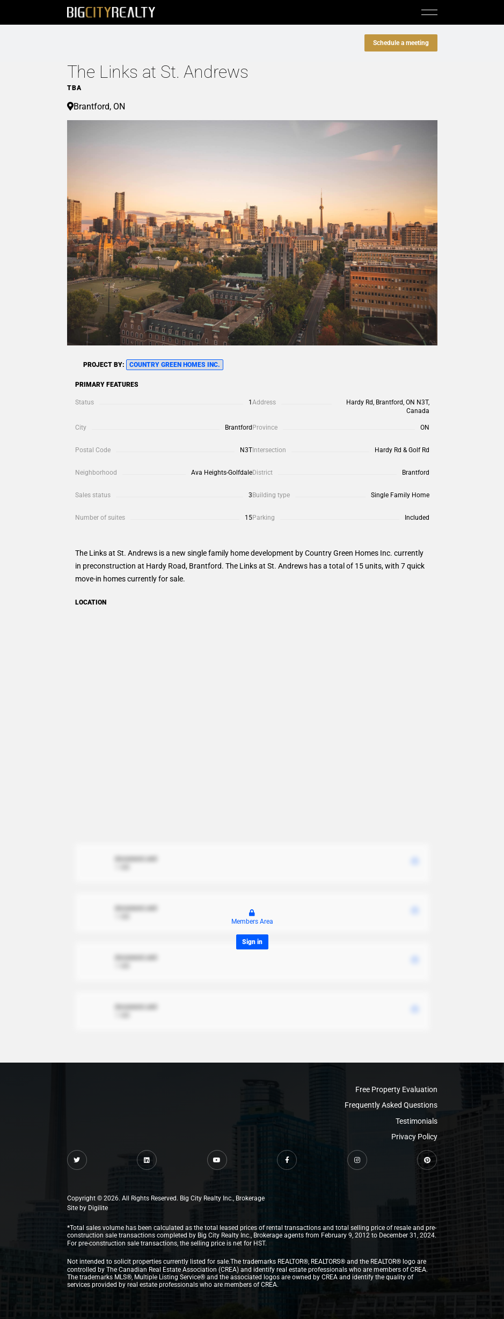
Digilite (98, 1208)
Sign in (252, 942)
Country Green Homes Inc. (174, 365)
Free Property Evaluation (396, 1089)
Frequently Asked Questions (391, 1105)
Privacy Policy (414, 1136)
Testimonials (416, 1121)
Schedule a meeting (401, 43)
